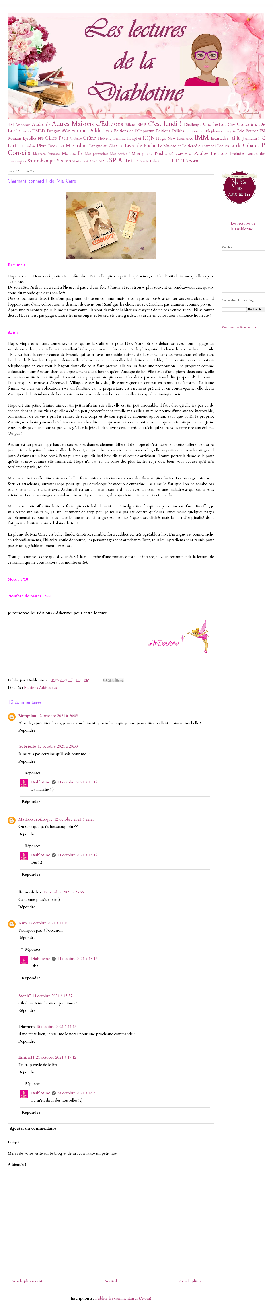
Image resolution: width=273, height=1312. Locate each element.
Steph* (24, 996)
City (231, 124)
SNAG (102, 161)
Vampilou (27, 716)
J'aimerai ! (250, 138)
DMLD (38, 131)
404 (11, 124)
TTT (176, 161)
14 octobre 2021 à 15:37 (52, 996)
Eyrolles (29, 138)
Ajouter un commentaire (33, 1128)
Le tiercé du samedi (199, 146)
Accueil (110, 1281)
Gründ (89, 138)
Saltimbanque (42, 161)
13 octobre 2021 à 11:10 (48, 923)
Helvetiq (104, 138)
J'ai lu (235, 138)
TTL (166, 161)
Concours (247, 124)
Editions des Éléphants (203, 131)
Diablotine (40, 782)
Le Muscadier (169, 146)
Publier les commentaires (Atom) (123, 1298)
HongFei (134, 138)
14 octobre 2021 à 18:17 (77, 782)
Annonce (23, 124)
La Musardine (73, 145)
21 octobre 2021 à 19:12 (56, 1057)
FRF (41, 138)
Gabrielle (27, 746)
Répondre (26, 730)
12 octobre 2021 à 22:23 (74, 819)
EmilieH (26, 1057)
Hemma (119, 138)
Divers (26, 131)
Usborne (192, 161)
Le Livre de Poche (137, 145)
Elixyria (229, 131)
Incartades (219, 138)
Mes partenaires (96, 154)
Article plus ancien (195, 1281)
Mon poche (142, 153)
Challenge (192, 124)
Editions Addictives (91, 130)
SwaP (144, 161)
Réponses (32, 773)
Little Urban (243, 145)
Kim (22, 923)
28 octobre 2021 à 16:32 (77, 1093)
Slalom (64, 161)
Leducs (223, 146)
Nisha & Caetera (173, 153)
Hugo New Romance (174, 138)
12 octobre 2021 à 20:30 (57, 746)
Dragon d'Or (58, 131)
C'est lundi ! (164, 123)
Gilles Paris (56, 138)
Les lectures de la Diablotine (243, 226)
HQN (148, 138)
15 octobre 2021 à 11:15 (56, 1026)
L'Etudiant (29, 146)
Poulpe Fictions (211, 153)
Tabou (154, 161)
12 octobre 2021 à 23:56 (63, 892)
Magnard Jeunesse (46, 154)
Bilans (130, 124)
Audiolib (41, 124)
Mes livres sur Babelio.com (239, 327)
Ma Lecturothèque (35, 819)
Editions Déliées (170, 131)
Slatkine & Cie (84, 161)
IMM (202, 137)
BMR (141, 124)
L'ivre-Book (47, 146)
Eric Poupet (247, 131)
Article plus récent (26, 1281)
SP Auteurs (124, 160)
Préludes (237, 153)
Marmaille (72, 153)
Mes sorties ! (120, 154)
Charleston (214, 124)
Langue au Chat (103, 146)
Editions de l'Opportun (134, 131)
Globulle (76, 138)
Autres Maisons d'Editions (87, 123)
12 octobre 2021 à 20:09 (58, 716)
